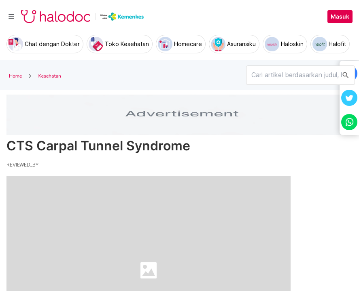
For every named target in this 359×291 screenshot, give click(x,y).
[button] (349, 98)
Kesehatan (49, 76)
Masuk (340, 16)
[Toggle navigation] (11, 17)
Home (15, 76)
